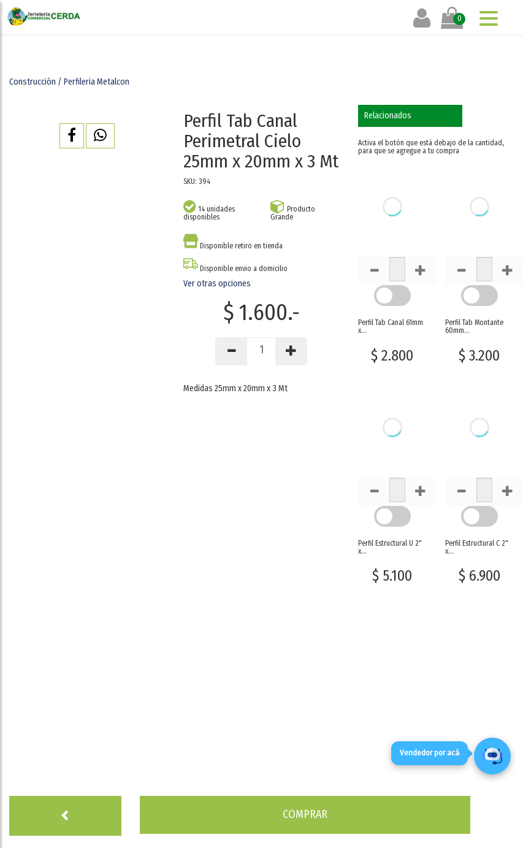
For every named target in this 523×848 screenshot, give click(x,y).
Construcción (32, 82)
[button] (71, 135)
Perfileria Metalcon (96, 82)
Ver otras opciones (217, 283)
